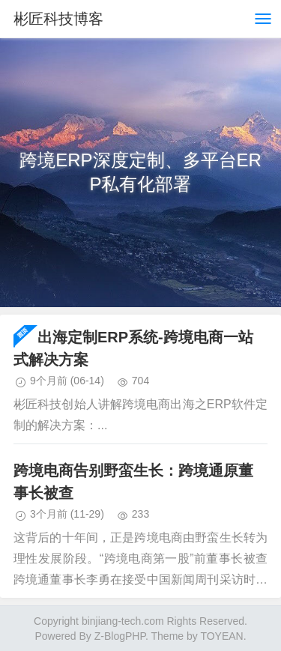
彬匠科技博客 (58, 18)
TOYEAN (221, 636)
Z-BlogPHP (119, 636)
